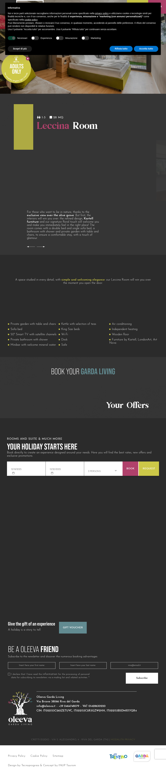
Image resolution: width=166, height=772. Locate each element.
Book (130, 468)
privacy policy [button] (102, 13)
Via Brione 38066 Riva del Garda (58, 701)
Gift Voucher (73, 627)
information (50, 674)
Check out (56, 463)
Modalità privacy (123, 739)
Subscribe (142, 678)
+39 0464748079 (69, 706)
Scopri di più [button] (20, 48)
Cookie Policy (38, 756)
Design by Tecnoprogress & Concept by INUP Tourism (42, 766)
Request (149, 468)
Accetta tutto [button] (146, 48)
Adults (92, 465)
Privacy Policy (16, 756)
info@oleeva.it (45, 706)
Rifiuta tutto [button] (121, 48)
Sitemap (58, 756)
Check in (16, 463)
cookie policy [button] (31, 19)
